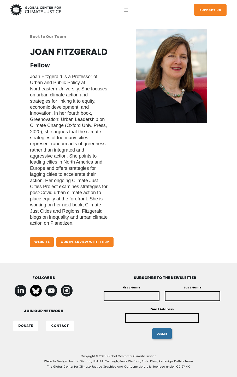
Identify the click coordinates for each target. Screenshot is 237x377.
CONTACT (60, 325)
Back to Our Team (48, 36)
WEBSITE (42, 241)
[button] (126, 10)
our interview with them (85, 241)
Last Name (193, 287)
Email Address (162, 309)
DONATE (25, 325)
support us (210, 10)
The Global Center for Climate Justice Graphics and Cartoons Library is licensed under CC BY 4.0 (118, 366)
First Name (131, 287)
